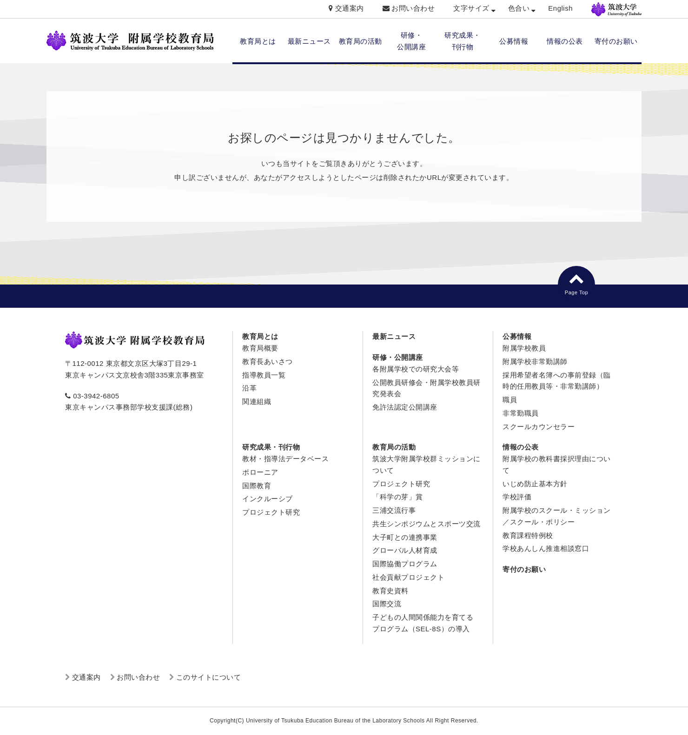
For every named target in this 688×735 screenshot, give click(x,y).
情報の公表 (565, 41)
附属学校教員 (524, 348)
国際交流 (386, 604)
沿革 (249, 388)
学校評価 (517, 497)
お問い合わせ (413, 8)
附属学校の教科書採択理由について (557, 464)
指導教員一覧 (263, 375)
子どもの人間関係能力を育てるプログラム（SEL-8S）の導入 (422, 623)
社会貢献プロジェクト (408, 577)
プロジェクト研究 (271, 512)
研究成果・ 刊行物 (462, 41)
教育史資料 (390, 591)
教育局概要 (260, 348)
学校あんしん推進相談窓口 (546, 548)
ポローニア (260, 472)
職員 (510, 400)
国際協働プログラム (404, 564)
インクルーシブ (267, 499)
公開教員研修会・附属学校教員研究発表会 (426, 388)
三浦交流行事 (394, 510)
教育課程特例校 (528, 535)
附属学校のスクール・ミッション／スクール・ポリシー (557, 516)
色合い (519, 8)
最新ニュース (309, 41)
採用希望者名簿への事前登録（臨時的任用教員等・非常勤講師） (557, 381)
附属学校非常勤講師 (535, 361)
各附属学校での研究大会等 (415, 369)
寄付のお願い (616, 41)
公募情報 (513, 41)
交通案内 (349, 8)
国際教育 (256, 486)
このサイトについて (208, 677)
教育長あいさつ (267, 361)
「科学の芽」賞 (397, 497)
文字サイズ (471, 8)
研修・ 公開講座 (411, 41)
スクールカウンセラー (539, 426)
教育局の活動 (360, 41)
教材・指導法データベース (285, 459)
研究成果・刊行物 (271, 447)
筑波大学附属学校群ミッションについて (426, 464)
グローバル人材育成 (404, 550)
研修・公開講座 (397, 357)
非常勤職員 (521, 413)
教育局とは (258, 41)
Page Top (576, 283)
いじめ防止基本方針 (535, 484)
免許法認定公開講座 (404, 407)
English (560, 8)
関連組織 (256, 401)
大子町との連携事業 (404, 537)
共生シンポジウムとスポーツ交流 (426, 524)
